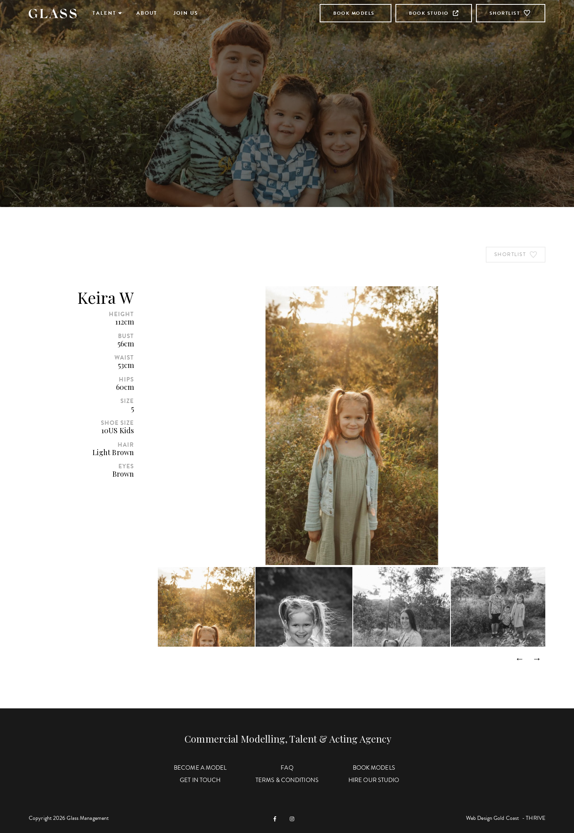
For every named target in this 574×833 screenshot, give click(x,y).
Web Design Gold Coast (492, 818)
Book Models (354, 13)
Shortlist (510, 13)
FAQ (287, 767)
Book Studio (433, 13)
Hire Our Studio (373, 780)
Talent (104, 13)
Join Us (185, 13)
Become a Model (200, 767)
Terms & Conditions (287, 780)
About (146, 13)
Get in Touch (200, 780)
